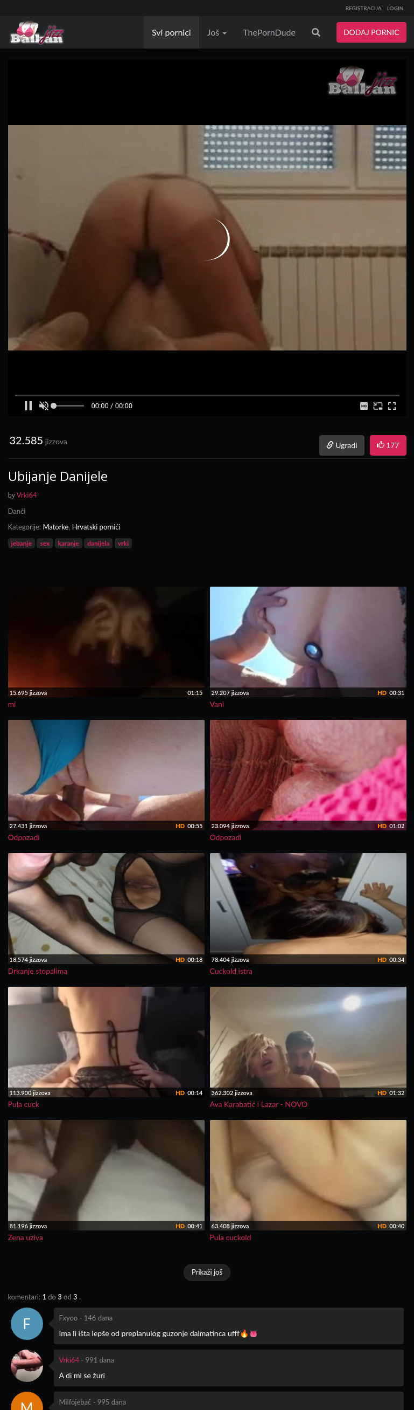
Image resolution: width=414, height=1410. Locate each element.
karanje (68, 543)
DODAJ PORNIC (371, 32)
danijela (98, 543)
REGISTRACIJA (364, 8)
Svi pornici (171, 32)
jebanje (21, 543)
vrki (123, 543)
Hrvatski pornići (96, 526)
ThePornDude (269, 32)
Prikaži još (207, 1272)
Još (217, 32)
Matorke (55, 526)
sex (45, 543)
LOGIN (395, 8)
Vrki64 (69, 1360)
